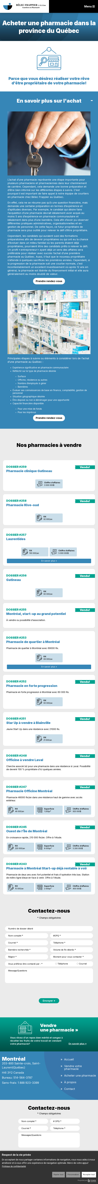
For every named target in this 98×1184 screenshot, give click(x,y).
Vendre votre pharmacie (73, 1067)
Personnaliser (73, 1174)
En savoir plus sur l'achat (49, 101)
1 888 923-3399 (28, 1082)
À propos (70, 1082)
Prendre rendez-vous (49, 281)
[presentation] (24, 990)
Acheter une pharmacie (80, 1075)
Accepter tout (89, 1174)
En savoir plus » (49, 560)
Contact (69, 1088)
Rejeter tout (58, 1174)
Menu (89, 6)
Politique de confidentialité (14, 1166)
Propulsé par (87, 1180)
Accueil (69, 1059)
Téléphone (61, 963)
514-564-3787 (22, 1077)
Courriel (82, 963)
